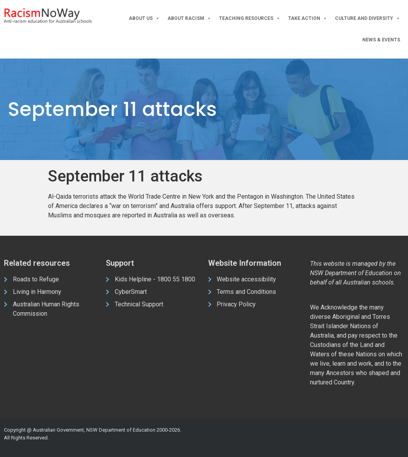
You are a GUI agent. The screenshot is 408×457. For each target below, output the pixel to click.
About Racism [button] (189, 18)
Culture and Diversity (367, 18)
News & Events (381, 40)
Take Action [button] (307, 18)
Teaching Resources (249, 18)
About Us (144, 18)
